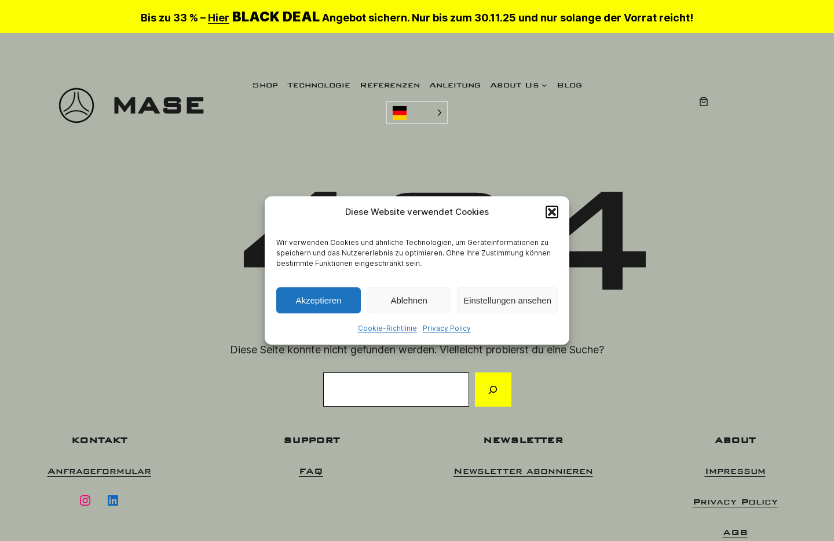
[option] (759, 530)
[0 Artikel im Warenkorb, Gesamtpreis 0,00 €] (703, 101)
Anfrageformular (99, 470)
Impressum (735, 470)
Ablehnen (408, 300)
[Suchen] (493, 389)
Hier (218, 18)
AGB (735, 532)
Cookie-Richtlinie (387, 328)
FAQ (311, 470)
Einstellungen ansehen (507, 300)
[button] (552, 212)
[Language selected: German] (417, 112)
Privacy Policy (447, 328)
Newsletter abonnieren (523, 470)
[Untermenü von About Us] (544, 85)
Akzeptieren (318, 300)
